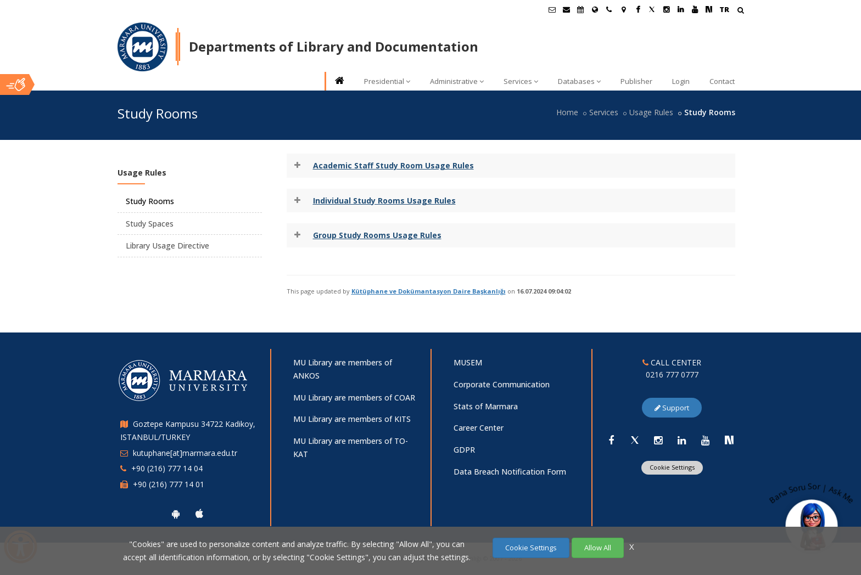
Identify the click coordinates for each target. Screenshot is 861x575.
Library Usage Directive (167, 245)
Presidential (387, 81)
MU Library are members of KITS (352, 419)
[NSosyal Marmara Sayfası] (708, 9)
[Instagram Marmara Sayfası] (666, 9)
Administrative (457, 81)
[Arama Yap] (740, 11)
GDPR (464, 449)
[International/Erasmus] (594, 9)
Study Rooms (150, 201)
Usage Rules (651, 112)
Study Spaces (150, 223)
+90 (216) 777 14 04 (167, 468)
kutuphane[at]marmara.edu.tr (185, 453)
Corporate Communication (502, 384)
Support (672, 408)
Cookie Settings (672, 467)
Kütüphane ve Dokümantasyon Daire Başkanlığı (428, 291)
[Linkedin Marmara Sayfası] (680, 9)
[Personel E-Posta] (566, 9)
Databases (579, 81)
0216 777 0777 (672, 374)
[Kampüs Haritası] (623, 9)
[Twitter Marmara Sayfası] (651, 9)
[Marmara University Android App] (176, 513)
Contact (722, 81)
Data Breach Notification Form (510, 471)
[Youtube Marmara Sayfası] (694, 9)
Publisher (636, 81)
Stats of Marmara (486, 406)
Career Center (479, 427)
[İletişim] (608, 9)
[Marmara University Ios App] (199, 513)
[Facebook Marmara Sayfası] (637, 9)
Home (567, 112)
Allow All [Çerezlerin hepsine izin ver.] (597, 548)
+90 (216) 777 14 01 (168, 484)
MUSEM (468, 362)
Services (521, 81)
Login (681, 81)
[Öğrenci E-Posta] (551, 9)
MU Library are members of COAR (354, 397)
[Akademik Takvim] (580, 9)
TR (724, 9)
